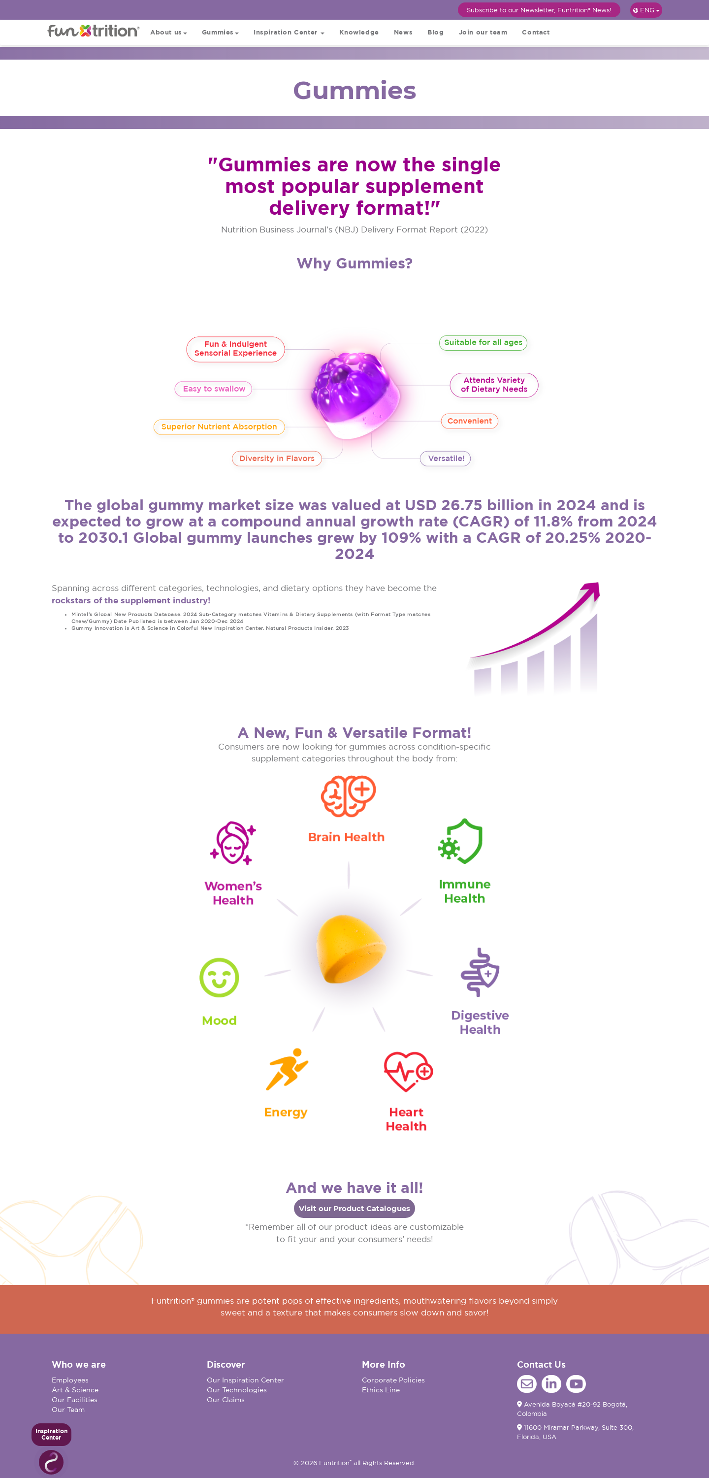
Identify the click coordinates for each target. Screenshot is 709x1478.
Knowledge (359, 32)
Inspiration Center (289, 32)
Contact (535, 32)
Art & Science (75, 1389)
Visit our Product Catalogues (354, 1208)
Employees (70, 1380)
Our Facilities (74, 1399)
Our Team (68, 1409)
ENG (646, 10)
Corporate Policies (393, 1380)
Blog (435, 32)
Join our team (483, 32)
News (403, 32)
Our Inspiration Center (245, 1380)
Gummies (220, 32)
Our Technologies (237, 1389)
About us (168, 32)
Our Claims (226, 1399)
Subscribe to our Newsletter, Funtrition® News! (539, 10)
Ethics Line (381, 1389)
